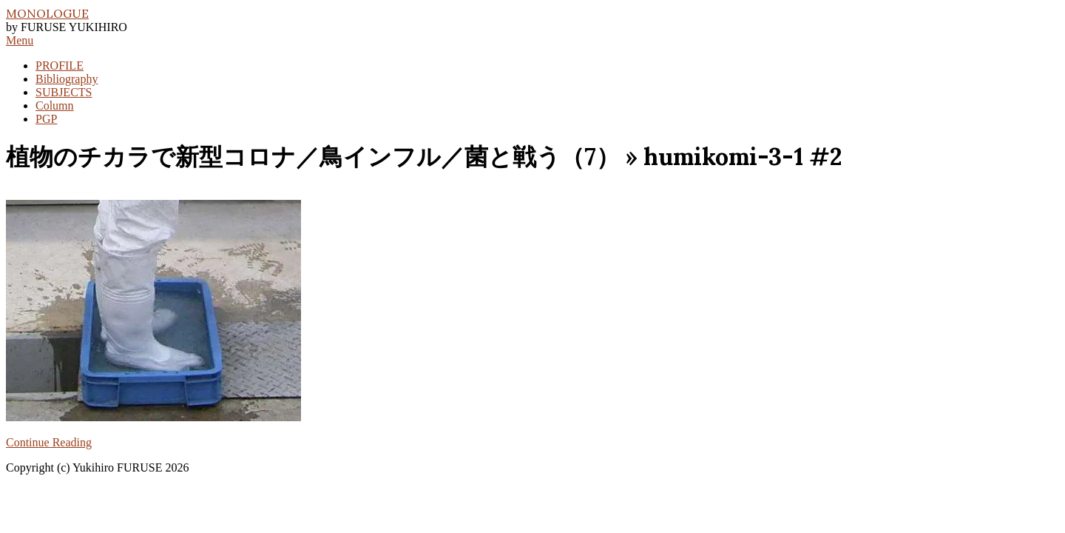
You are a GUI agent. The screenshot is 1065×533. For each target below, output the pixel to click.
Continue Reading (49, 442)
